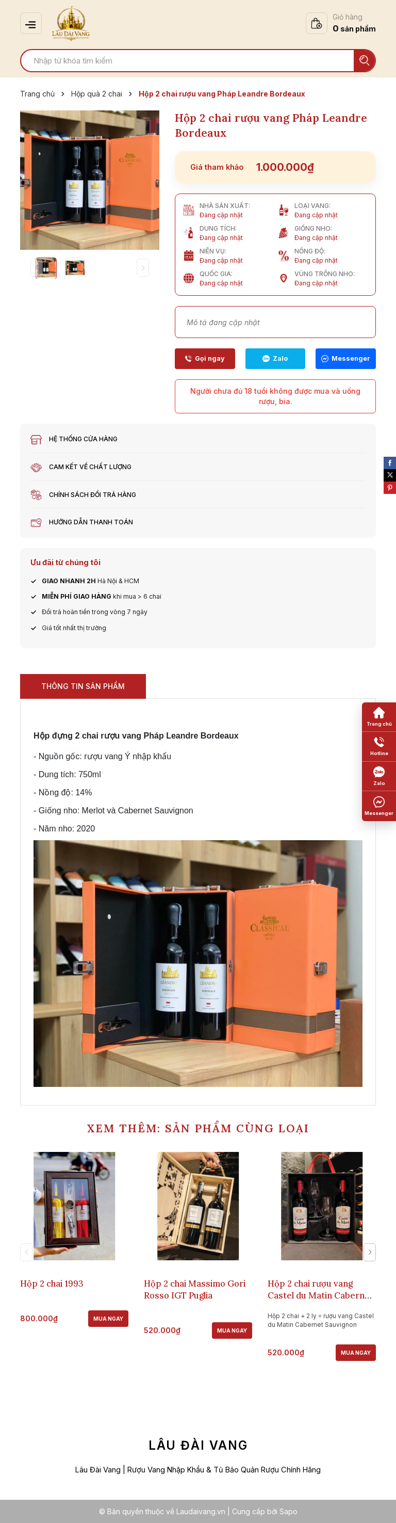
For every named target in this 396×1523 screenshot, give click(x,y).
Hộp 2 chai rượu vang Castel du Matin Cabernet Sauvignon (320, 1294)
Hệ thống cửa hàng (83, 439)
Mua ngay (108, 1318)
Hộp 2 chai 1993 (52, 1283)
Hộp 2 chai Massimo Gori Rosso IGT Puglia (194, 1289)
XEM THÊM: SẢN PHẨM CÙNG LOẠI (198, 1128)
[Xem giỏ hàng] (341, 23)
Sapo (288, 1511)
